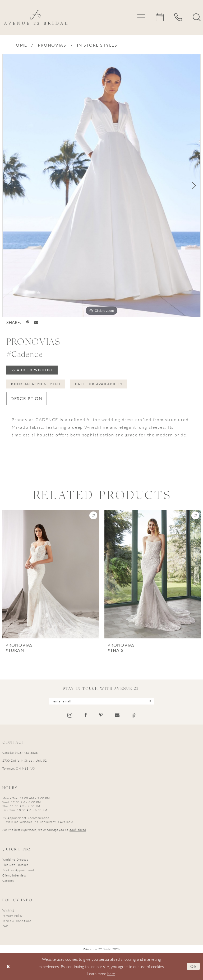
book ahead (78, 830)
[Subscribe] (148, 701)
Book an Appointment (36, 384)
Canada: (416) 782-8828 (20, 753)
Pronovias (52, 45)
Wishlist (8, 911)
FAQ (5, 926)
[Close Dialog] (8, 966)
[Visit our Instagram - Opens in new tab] (69, 715)
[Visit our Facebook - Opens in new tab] (85, 715)
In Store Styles (97, 45)
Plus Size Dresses (15, 865)
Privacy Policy (12, 916)
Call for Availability (99, 384)
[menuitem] (141, 17)
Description (27, 398)
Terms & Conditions (16, 921)
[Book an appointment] (159, 17)
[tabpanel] (101, 185)
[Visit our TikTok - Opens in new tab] (134, 715)
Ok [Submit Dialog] (193, 966)
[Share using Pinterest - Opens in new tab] (27, 322)
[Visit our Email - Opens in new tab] (117, 715)
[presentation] (50, 574)
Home (19, 45)
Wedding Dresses (15, 860)
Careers (8, 881)
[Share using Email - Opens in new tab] (36, 322)
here (111, 974)
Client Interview (14, 876)
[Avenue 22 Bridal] (35, 17)
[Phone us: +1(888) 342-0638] (178, 17)
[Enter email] (101, 701)
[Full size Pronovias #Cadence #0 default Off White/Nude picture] (101, 185)
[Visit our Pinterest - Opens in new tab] (101, 715)
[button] (141, 17)
